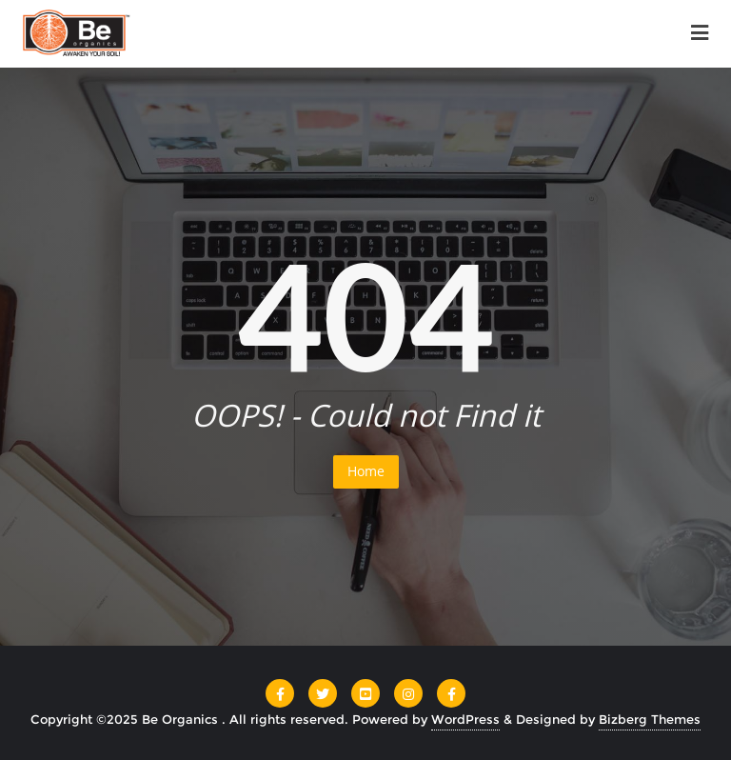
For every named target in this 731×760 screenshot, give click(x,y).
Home (366, 471)
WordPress (465, 719)
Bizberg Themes (650, 719)
